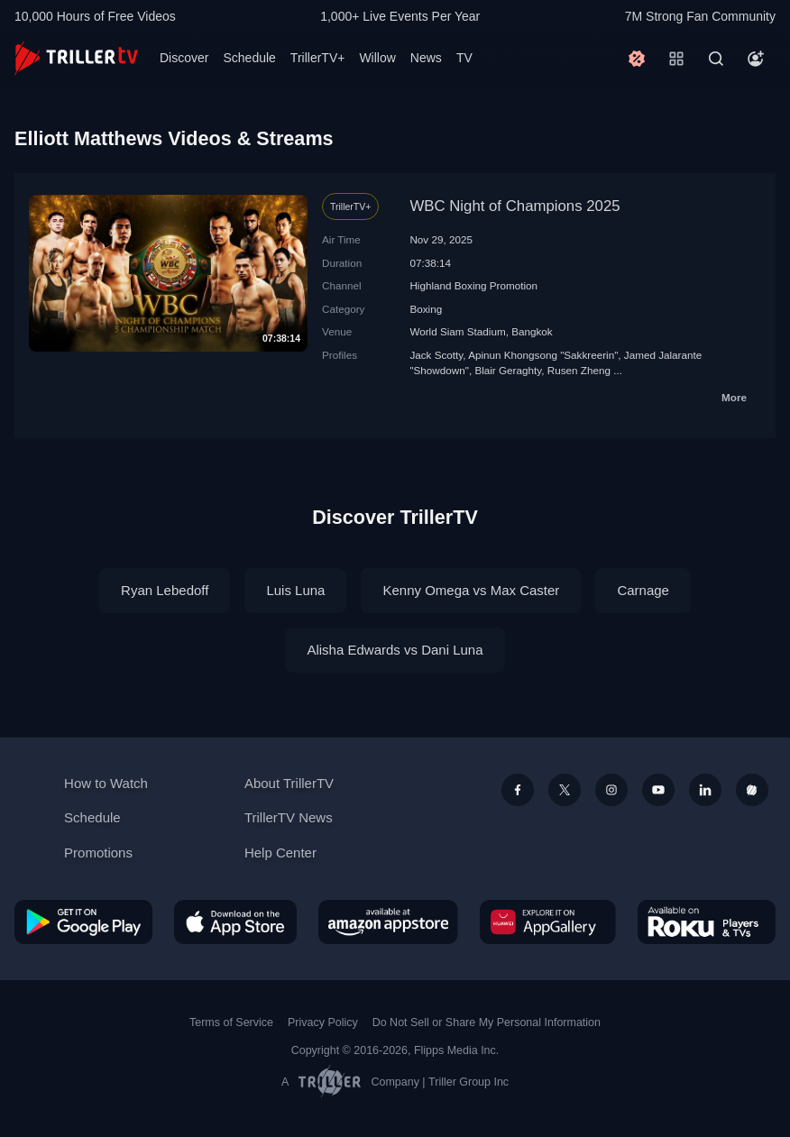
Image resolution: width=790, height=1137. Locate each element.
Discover (184, 57)
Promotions (98, 852)
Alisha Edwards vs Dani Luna (394, 649)
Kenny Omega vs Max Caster (470, 590)
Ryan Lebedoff (164, 590)
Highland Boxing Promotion (473, 285)
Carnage (643, 590)
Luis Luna (295, 590)
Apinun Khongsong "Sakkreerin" (543, 355)
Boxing (425, 309)
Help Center (280, 852)
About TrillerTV (289, 783)
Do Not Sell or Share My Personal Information (486, 1022)
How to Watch (106, 783)
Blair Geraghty (507, 370)
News (426, 57)
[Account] (756, 58)
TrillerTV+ (317, 57)
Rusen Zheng (579, 370)
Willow (377, 57)
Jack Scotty (436, 355)
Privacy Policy (323, 1022)
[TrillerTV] (76, 58)
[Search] (716, 58)
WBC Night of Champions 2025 (514, 206)
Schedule (249, 57)
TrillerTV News (288, 817)
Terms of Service (231, 1022)
